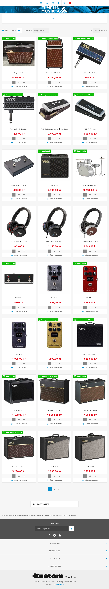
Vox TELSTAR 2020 (90, 185)
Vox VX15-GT (19, 410)
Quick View (13, 82)
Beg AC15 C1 (19, 73)
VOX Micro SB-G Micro (54, 73)
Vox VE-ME (90, 298)
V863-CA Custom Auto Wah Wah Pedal (54, 129)
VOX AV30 (90, 466)
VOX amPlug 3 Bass (90, 73)
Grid (3, 30)
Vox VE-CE (19, 354)
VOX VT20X (54, 185)
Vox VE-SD (54, 298)
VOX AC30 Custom (54, 410)
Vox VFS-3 (19, 298)
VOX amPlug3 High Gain (18, 129)
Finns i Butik (10, 39)
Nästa (59, 489)
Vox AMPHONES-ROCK (19, 242)
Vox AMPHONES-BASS (54, 242)
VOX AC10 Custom (18, 466)
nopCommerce (59, 584)
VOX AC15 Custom (90, 410)
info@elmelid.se (56, 515)
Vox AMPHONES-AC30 (90, 242)
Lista (6, 30)
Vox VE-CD (54, 354)
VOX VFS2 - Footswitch (19, 185)
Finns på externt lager (49, 39)
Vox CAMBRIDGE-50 (90, 354)
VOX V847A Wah (90, 129)
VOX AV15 (54, 466)
